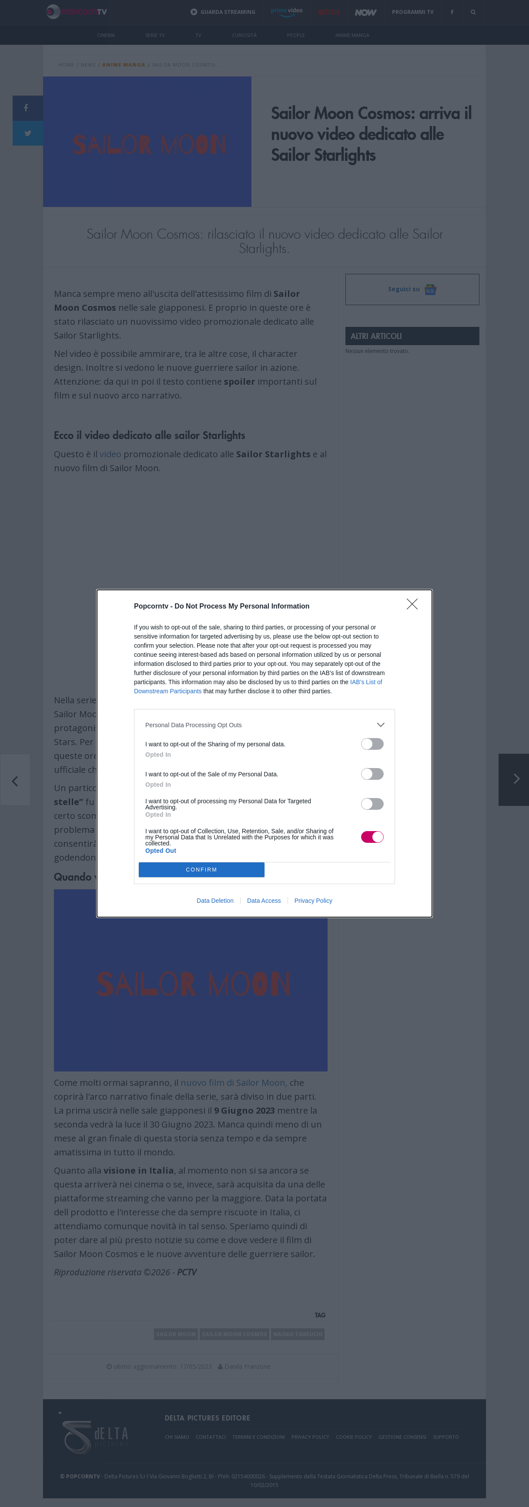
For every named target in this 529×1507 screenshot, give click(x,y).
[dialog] (264, 753)
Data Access (264, 900)
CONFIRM (201, 869)
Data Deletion (215, 900)
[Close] (415, 607)
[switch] (372, 744)
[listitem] (264, 724)
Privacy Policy (313, 900)
